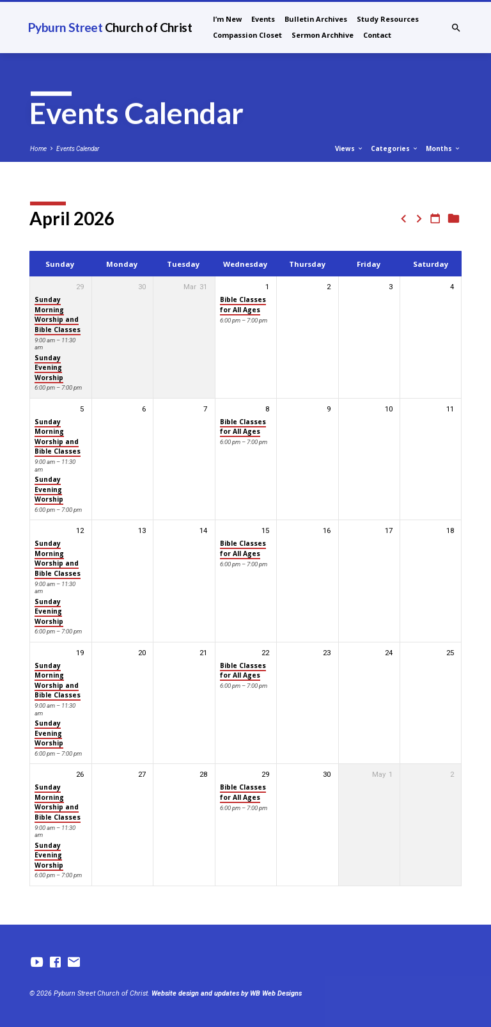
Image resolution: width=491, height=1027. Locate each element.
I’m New (227, 19)
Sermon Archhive (323, 35)
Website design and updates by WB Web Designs (227, 993)
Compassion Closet (247, 35)
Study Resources (388, 19)
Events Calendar (77, 148)
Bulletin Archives (315, 19)
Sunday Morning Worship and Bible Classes (58, 314)
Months (443, 148)
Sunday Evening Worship (49, 367)
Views (349, 148)
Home (38, 148)
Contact (377, 35)
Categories (395, 148)
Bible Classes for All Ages (243, 304)
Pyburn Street (110, 27)
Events (263, 19)
